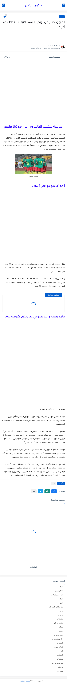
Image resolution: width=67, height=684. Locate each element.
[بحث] (3, 5)
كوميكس (60, 655)
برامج (61, 611)
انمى (61, 603)
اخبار (62, 17)
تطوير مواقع (58, 623)
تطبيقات (60, 619)
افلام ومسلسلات (57, 595)
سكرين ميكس (33, 5)
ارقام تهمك (59, 591)
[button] (54, 491)
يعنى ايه (60, 671)
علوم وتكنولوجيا (57, 639)
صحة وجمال (58, 635)
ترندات (60, 615)
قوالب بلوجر (58, 647)
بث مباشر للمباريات (56, 607)
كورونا (61, 651)
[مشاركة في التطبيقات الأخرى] (34, 491)
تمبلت (61, 627)
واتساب (60, 667)
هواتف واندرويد (57, 663)
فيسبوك (60, 643)
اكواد (61, 599)
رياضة (61, 631)
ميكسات (60, 659)
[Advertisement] (42, 36)
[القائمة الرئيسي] (63, 5)
